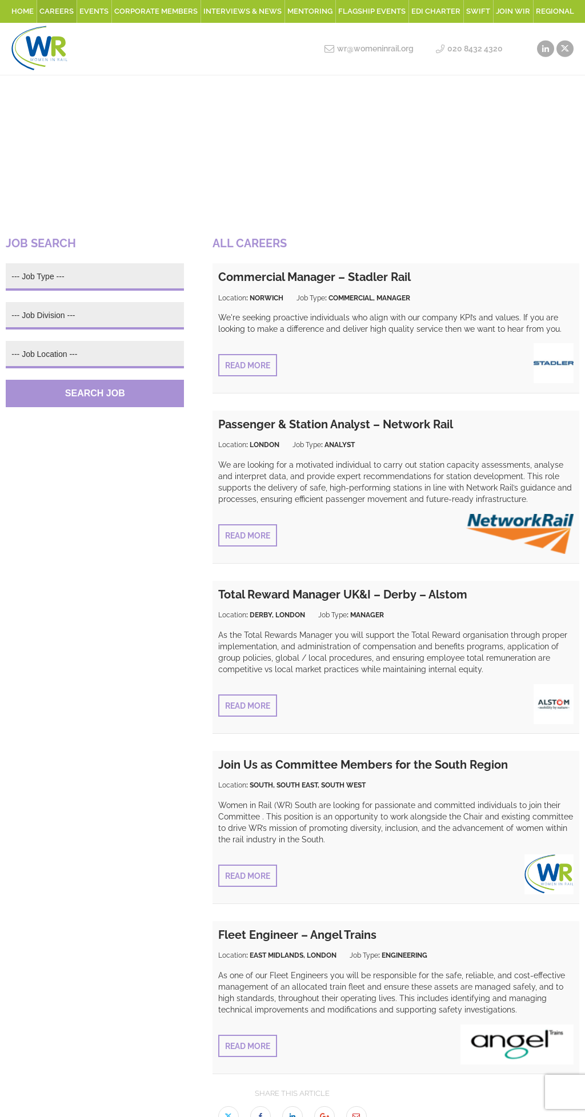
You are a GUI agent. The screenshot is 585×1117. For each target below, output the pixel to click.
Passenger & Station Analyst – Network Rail (335, 424)
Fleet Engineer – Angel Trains (297, 935)
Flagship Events (372, 11)
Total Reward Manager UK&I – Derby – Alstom (342, 594)
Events (94, 11)
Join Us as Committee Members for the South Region (363, 765)
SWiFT (478, 11)
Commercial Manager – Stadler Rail (314, 277)
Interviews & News (242, 11)
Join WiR (513, 11)
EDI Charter (435, 11)
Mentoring (309, 11)
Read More (247, 365)
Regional (555, 11)
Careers (56, 11)
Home (22, 11)
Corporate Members (156, 11)
